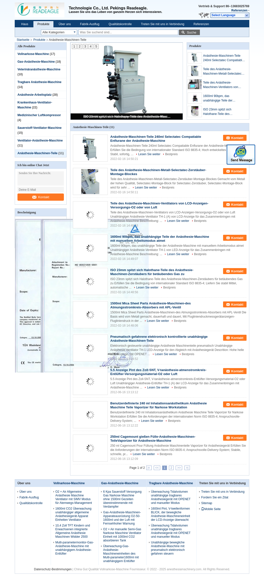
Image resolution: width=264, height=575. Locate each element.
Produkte (43, 24)
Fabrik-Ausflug (89, 24)
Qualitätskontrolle (120, 24)
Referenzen (239, 10)
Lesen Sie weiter (149, 154)
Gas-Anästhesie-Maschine (36, 61)
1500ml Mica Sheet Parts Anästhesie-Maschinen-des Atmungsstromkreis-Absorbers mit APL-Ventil (150, 305)
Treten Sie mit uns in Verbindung (162, 24)
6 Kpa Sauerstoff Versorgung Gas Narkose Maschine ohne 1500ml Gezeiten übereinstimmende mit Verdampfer (122, 499)
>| (187, 468)
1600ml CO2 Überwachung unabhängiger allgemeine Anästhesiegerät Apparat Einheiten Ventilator (73, 514)
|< (149, 468)
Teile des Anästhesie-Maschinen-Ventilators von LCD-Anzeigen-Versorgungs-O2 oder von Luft (224, 85)
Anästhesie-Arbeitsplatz (34, 94)
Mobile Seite (211, 509)
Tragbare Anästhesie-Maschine (39, 82)
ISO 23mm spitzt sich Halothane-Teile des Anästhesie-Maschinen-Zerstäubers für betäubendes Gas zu (127, 116)
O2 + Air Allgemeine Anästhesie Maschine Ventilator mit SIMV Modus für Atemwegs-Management (73, 497)
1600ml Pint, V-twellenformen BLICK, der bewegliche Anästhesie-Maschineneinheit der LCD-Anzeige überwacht (170, 514)
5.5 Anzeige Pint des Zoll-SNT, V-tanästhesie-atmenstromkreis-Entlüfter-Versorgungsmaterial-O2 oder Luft (158, 372)
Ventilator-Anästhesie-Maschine (40, 140)
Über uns (65, 24)
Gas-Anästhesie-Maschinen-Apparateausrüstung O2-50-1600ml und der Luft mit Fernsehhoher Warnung (122, 518)
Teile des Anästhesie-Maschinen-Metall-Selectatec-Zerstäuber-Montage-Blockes (223, 71)
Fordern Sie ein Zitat (214, 497)
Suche (191, 32)
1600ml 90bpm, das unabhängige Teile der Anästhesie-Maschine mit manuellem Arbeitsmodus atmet (224, 98)
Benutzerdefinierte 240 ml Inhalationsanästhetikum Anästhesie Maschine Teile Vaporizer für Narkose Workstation (158, 405)
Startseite (23, 40)
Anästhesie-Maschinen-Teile (37, 153)
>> (179, 468)
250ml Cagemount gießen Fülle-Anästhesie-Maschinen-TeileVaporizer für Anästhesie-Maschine (152, 438)
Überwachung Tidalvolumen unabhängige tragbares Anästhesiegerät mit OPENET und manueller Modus (171, 497)
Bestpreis (171, 154)
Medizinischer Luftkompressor (39, 115)
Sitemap (206, 503)
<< (157, 468)
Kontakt (40, 197)
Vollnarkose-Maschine (33, 54)
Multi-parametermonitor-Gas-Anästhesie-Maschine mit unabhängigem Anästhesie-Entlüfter (74, 548)
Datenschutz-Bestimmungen (53, 569)
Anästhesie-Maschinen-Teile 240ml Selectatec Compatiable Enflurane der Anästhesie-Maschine (223, 58)
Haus (24, 24)
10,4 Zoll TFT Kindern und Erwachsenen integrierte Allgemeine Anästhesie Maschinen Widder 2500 (72, 531)
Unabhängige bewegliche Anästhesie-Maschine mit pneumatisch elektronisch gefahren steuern (168, 548)
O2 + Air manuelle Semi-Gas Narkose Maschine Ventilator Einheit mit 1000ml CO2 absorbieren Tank (122, 534)
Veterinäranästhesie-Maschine (38, 69)
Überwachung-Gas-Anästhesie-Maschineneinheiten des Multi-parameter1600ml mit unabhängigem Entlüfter (121, 553)
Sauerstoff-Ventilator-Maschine (39, 128)
